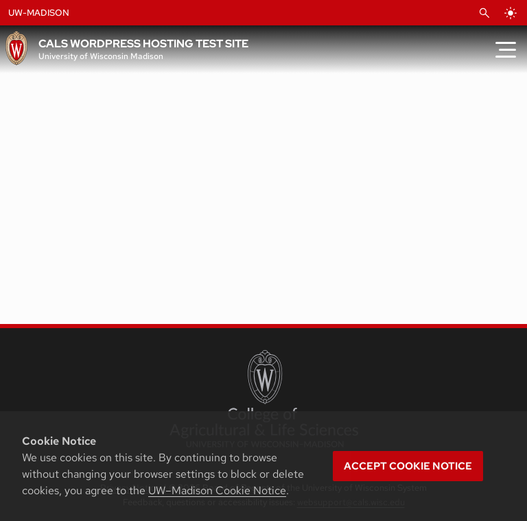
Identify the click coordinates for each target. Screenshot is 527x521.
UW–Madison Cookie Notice (217, 490)
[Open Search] (484, 13)
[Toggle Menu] (505, 49)
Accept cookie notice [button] (408, 466)
